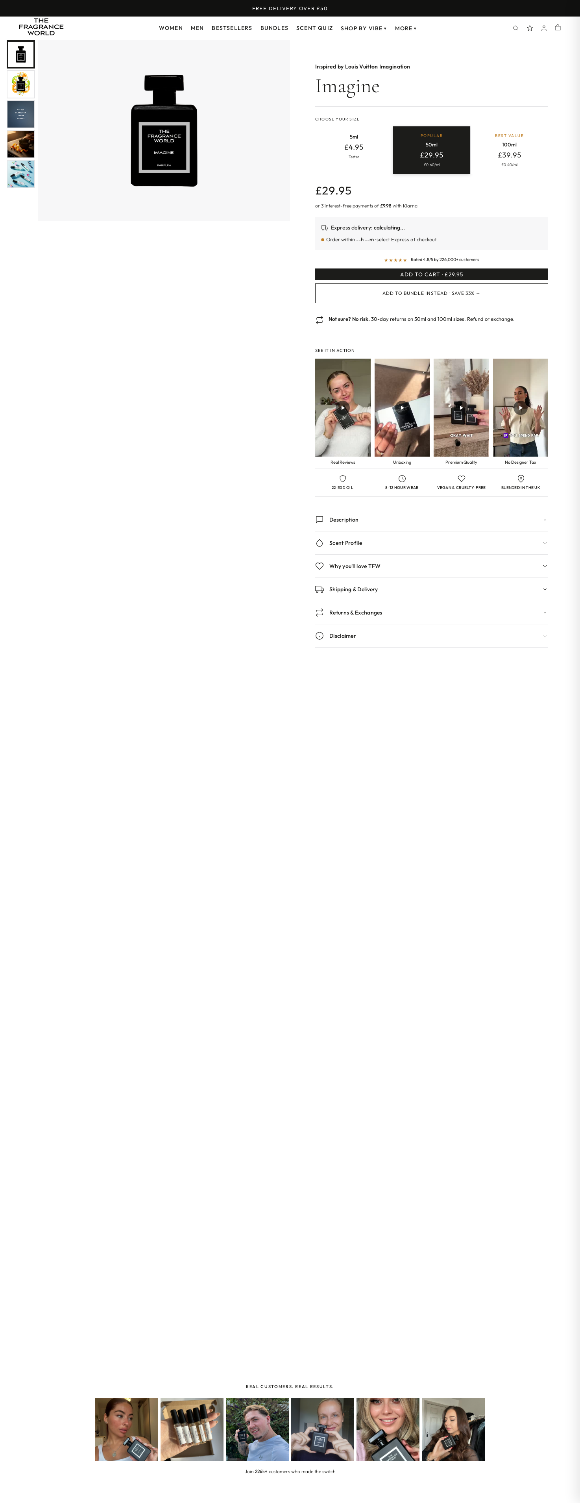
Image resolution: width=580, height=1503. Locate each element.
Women (171, 27)
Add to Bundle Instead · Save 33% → (431, 304)
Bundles (274, 27)
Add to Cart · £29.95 (432, 280)
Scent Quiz (314, 27)
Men (197, 27)
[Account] (544, 28)
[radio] (354, 150)
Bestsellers (232, 27)
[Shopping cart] (557, 28)
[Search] (516, 28)
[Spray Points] (530, 28)
